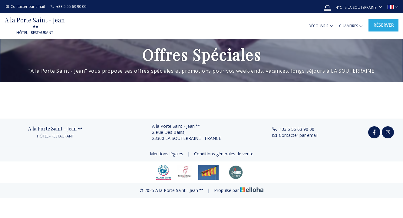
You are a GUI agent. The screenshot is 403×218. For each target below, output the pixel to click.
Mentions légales (166, 154)
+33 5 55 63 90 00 (293, 129)
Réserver (383, 25)
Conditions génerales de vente (223, 154)
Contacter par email (295, 135)
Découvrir (321, 26)
